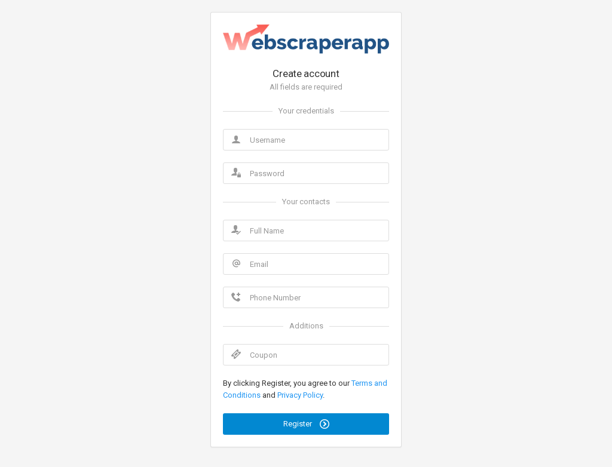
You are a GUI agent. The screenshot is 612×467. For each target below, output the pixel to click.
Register (306, 424)
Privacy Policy (300, 395)
